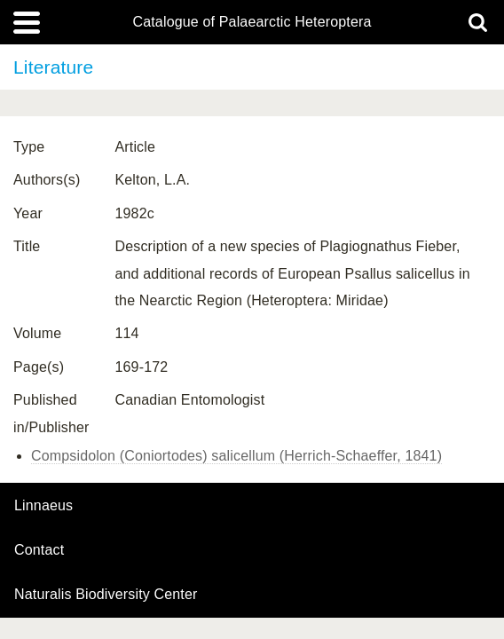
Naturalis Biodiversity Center (106, 595)
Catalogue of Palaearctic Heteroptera (251, 22)
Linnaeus (43, 506)
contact (39, 549)
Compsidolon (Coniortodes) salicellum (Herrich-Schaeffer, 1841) (236, 455)
